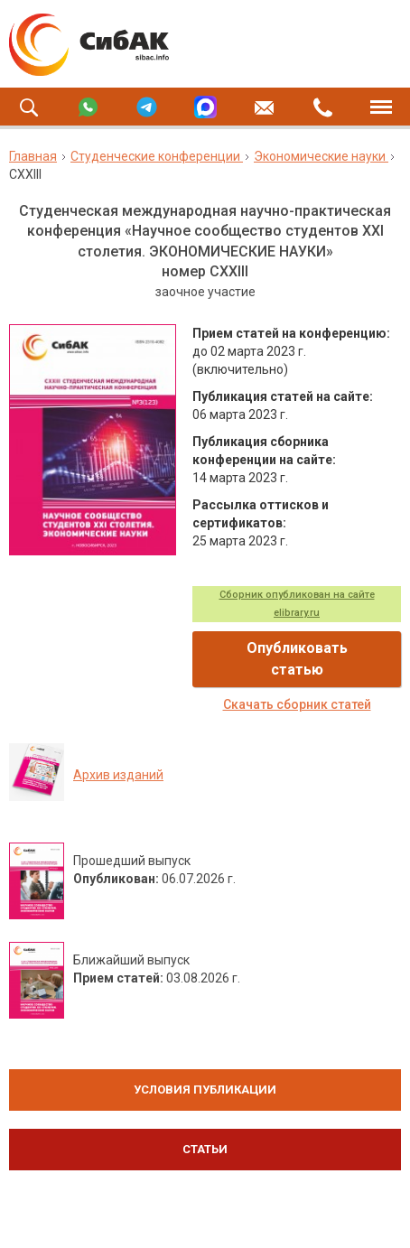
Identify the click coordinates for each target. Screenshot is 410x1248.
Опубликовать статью (297, 658)
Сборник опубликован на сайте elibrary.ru (297, 604)
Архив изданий (118, 775)
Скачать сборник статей (297, 704)
